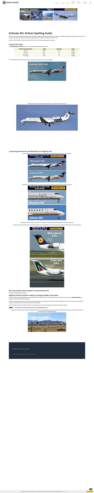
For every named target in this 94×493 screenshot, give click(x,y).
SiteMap (90, 3)
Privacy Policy (64, 491)
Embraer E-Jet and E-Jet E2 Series (48, 40)
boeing (67, 3)
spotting (56, 3)
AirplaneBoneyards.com (51, 311)
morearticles (85, 3)
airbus (62, 3)
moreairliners (79, 3)
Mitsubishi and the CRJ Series (72, 36)
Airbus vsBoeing (73, 3)
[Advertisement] (47, 26)
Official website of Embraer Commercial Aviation (18, 292)
